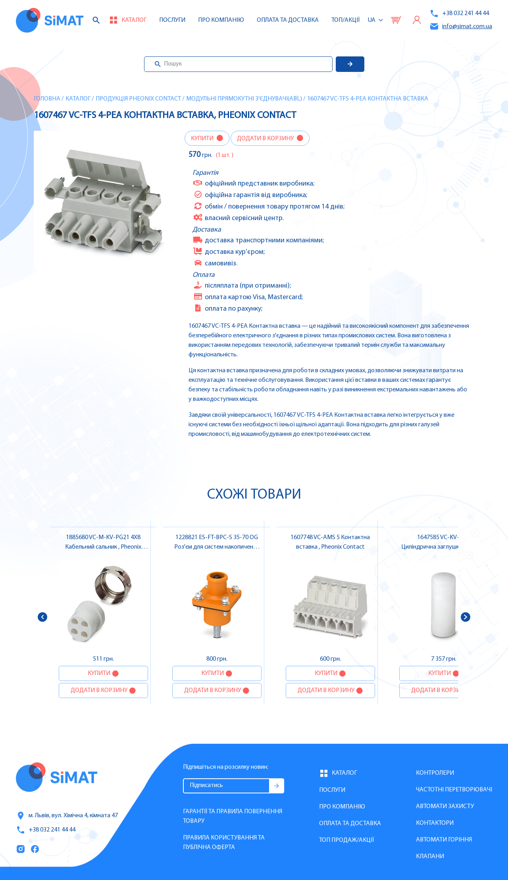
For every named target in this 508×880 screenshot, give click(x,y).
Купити (203, 138)
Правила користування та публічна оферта (224, 843)
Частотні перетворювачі (454, 790)
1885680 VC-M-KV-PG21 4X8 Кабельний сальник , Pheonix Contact (103, 547)
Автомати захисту (445, 806)
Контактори (435, 823)
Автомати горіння (444, 840)
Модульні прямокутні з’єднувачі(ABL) (244, 99)
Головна (47, 99)
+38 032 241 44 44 (459, 13)
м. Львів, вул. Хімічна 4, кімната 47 (67, 815)
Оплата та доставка (288, 20)
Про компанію (342, 807)
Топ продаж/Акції (346, 840)
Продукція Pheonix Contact (138, 99)
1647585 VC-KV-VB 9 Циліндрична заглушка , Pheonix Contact (444, 547)
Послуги (172, 20)
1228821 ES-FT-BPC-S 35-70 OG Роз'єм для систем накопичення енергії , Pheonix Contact (217, 547)
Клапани (430, 856)
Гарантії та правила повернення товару (232, 816)
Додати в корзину (266, 138)
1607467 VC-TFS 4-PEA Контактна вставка (367, 99)
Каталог (77, 99)
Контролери (435, 773)
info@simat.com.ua (460, 26)
